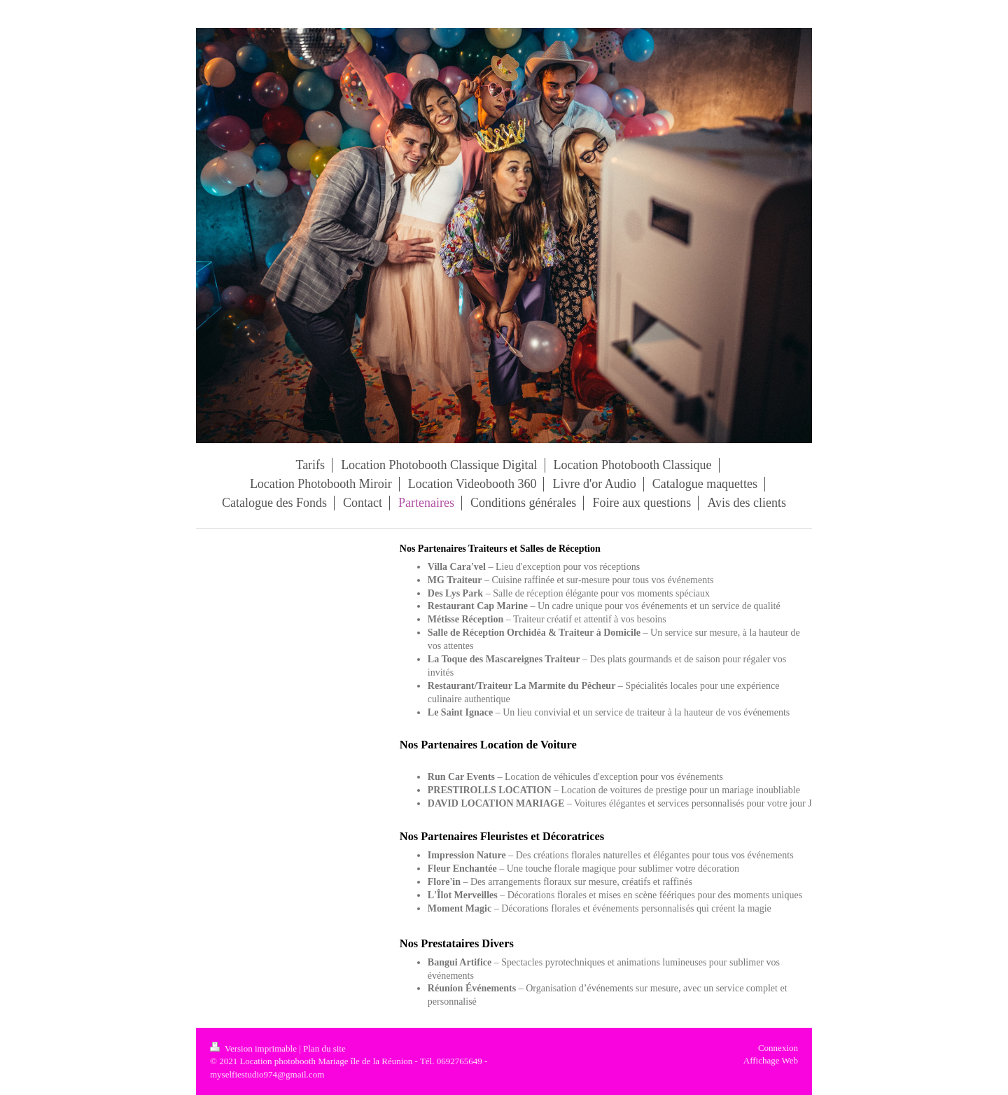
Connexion (778, 1047)
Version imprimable (254, 1048)
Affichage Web (770, 1060)
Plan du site (324, 1048)
